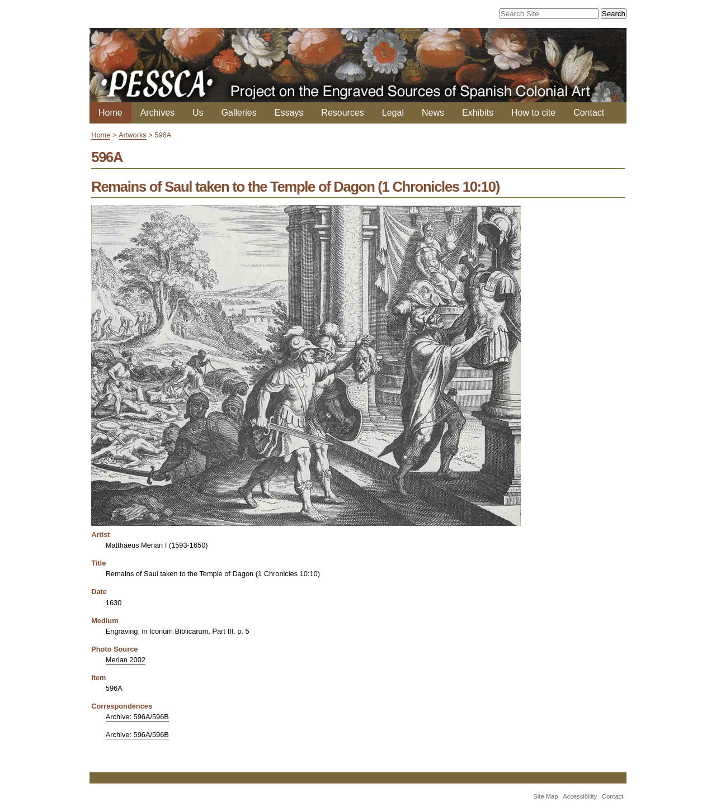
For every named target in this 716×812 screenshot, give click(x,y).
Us (198, 112)
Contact (588, 112)
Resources (342, 112)
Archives (157, 112)
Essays (289, 112)
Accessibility (580, 796)
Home (110, 112)
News (433, 112)
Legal (393, 112)
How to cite (533, 112)
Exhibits (477, 112)
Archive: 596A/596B (137, 717)
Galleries (239, 112)
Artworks (133, 135)
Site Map (545, 796)
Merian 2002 (125, 660)
